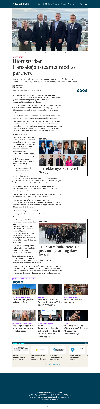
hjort (34, 278)
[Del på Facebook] (78, 90)
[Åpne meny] (85, 4)
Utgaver (56, 4)
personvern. (67, 397)
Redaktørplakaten (50, 396)
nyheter (15, 278)
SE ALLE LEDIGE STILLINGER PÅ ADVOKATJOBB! (50, 364)
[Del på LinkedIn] (83, 90)
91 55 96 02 (61, 392)
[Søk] (80, 4)
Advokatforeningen (40, 394)
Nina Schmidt (50, 392)
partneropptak (25, 278)
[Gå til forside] (21, 4)
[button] (86, 343)
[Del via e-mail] (86, 90)
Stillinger (63, 4)
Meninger (48, 4)
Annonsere (71, 4)
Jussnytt (41, 4)
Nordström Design (53, 399)
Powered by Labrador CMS (50, 407)
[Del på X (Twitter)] (81, 90)
